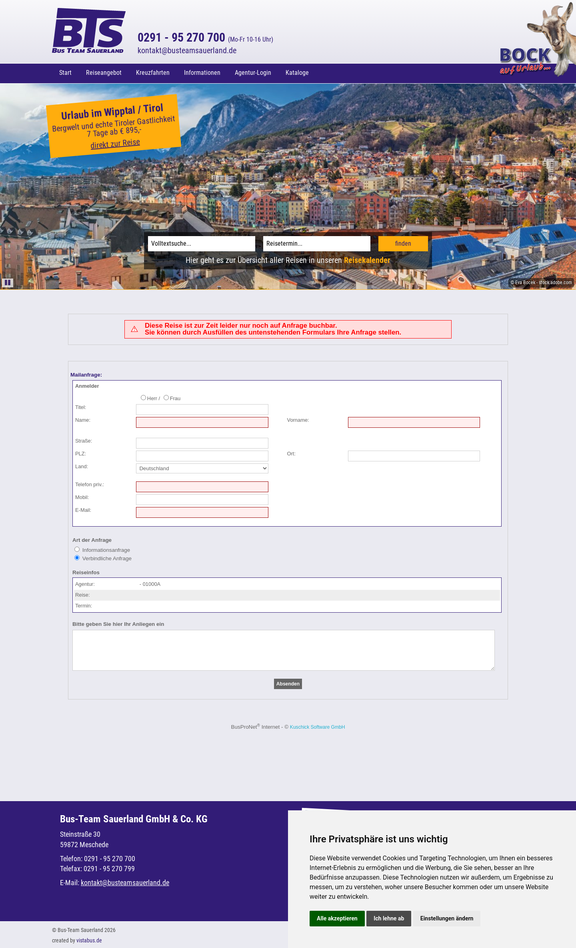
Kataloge (297, 72)
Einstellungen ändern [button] (447, 917)
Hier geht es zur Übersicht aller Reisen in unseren (288, 258)
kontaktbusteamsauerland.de (187, 50)
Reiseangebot (104, 72)
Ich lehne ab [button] (389, 917)
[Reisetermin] (316, 242)
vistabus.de (89, 939)
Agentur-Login (253, 72)
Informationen (202, 72)
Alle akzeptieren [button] (337, 917)
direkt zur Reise (115, 142)
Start (65, 72)
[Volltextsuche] (201, 242)
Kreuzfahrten (153, 72)
